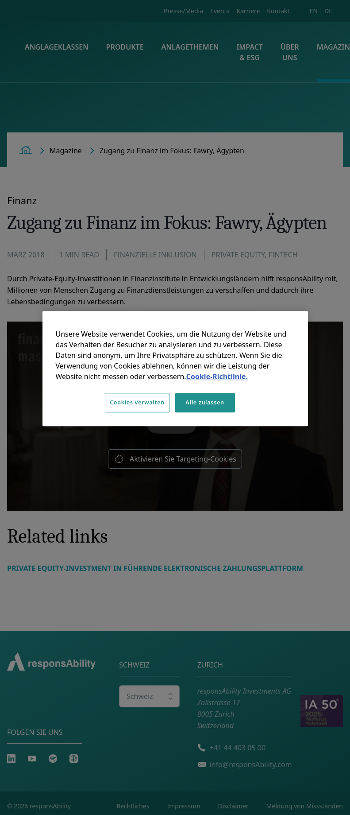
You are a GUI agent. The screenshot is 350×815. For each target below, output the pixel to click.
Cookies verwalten (137, 402)
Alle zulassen (204, 402)
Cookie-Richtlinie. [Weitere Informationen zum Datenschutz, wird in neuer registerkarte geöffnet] (217, 376)
